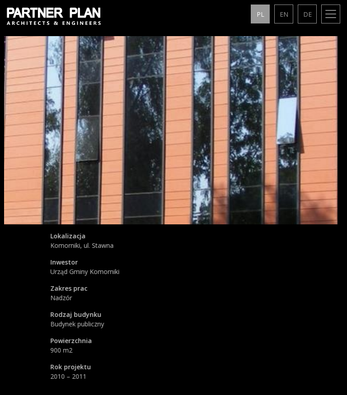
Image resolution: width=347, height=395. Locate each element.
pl (260, 14)
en (284, 14)
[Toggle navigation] (330, 14)
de (307, 14)
